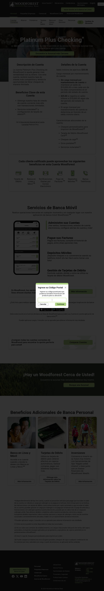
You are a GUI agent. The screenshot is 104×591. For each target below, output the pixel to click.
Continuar (60, 304)
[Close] (65, 287)
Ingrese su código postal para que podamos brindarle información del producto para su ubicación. (52, 296)
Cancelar (43, 304)
